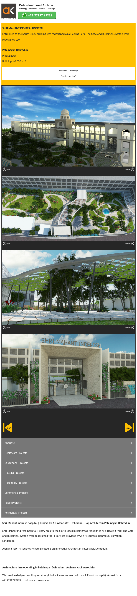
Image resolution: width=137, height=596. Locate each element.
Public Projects (13, 502)
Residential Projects (16, 512)
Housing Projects (14, 472)
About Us (10, 443)
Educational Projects (16, 463)
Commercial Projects (16, 492)
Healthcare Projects (16, 453)
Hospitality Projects (16, 482)
